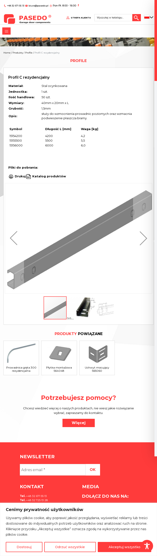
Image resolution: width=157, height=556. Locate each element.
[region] (78, 529)
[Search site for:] (114, 15)
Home (7, 52)
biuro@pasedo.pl (38, 4)
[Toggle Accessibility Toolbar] (147, 546)
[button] (15, 238)
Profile (29, 52)
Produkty (18, 52)
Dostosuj (24, 547)
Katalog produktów (48, 176)
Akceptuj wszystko (124, 547)
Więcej (79, 423)
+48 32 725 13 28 (36, 500)
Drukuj (20, 176)
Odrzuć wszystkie (70, 547)
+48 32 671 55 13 (16, 4)
